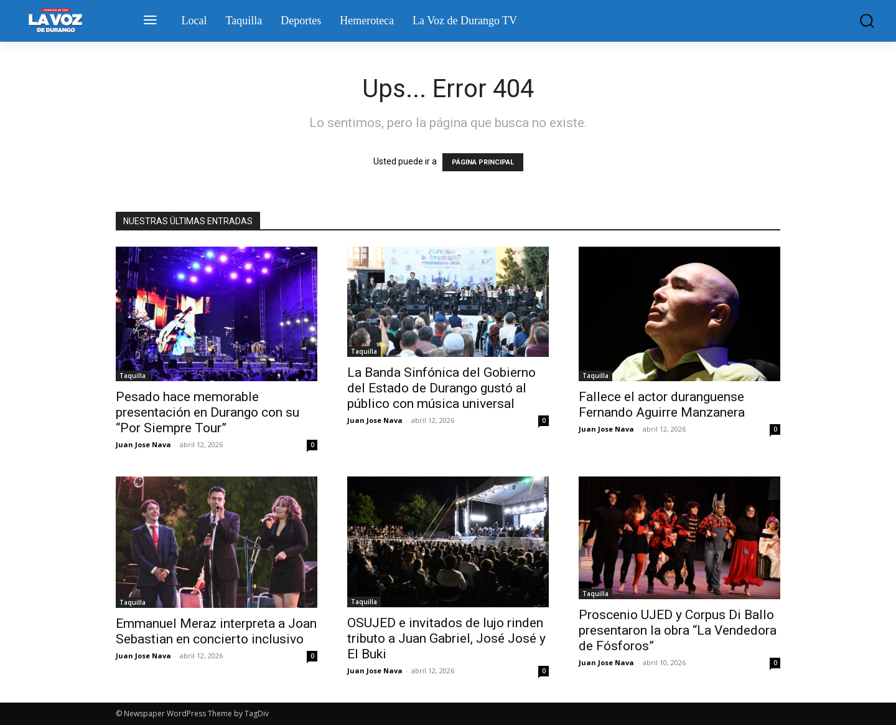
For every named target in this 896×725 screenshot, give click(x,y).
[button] (858, 21)
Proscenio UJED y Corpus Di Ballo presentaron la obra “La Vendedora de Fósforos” (678, 630)
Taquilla (132, 375)
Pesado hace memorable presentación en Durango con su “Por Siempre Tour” (207, 412)
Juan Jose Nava (143, 444)
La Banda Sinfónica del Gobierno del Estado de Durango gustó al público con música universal (441, 388)
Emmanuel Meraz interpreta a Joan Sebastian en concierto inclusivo (216, 631)
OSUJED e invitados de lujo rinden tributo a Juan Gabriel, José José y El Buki (446, 638)
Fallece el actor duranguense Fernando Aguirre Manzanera (662, 404)
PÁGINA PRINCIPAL (483, 162)
